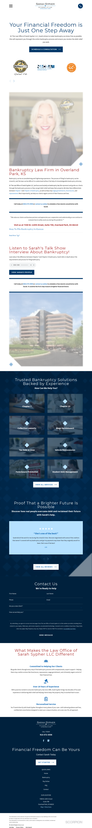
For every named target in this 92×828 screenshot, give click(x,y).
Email (48, 600)
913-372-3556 (46, 735)
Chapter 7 (18, 191)
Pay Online (46, 781)
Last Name (50, 594)
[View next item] (14, 81)
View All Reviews (46, 567)
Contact (46, 789)
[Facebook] (43, 741)
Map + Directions (46, 807)
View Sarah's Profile (22, 272)
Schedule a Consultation (46, 49)
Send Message (46, 635)
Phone (11, 600)
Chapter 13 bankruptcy (31, 191)
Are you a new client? (16, 606)
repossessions (13, 193)
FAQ (46, 785)
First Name (12, 594)
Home (46, 773)
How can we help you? (16, 612)
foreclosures (70, 191)
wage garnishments (59, 191)
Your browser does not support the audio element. (22, 265)
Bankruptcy (46, 777)
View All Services (46, 484)
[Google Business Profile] (48, 741)
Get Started (46, 762)
